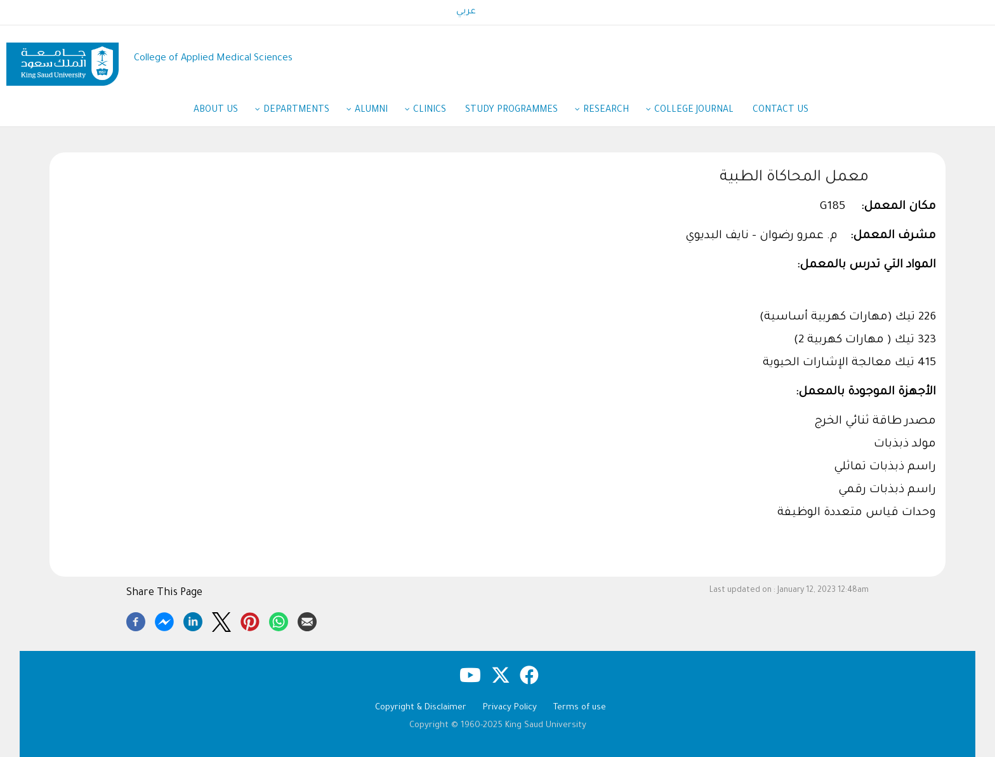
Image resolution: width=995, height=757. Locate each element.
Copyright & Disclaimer (420, 708)
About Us (222, 111)
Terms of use (579, 708)
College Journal (694, 110)
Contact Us (780, 110)
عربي (466, 12)
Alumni (377, 111)
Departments (302, 111)
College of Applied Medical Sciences (213, 58)
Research (612, 111)
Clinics (429, 110)
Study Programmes (517, 111)
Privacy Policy (510, 708)
